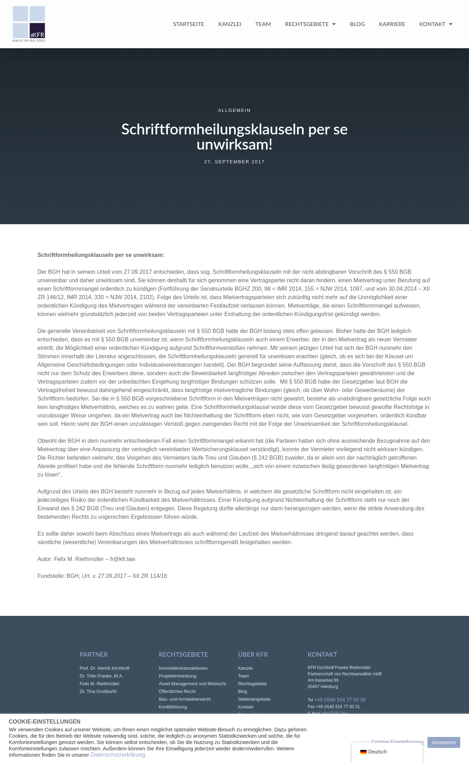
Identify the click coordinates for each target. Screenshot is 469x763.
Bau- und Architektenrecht (185, 699)
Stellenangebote (254, 699)
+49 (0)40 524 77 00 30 (340, 699)
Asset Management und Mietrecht (192, 683)
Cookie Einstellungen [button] (397, 742)
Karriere (392, 23)
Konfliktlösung (173, 707)
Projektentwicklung (178, 676)
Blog (357, 23)
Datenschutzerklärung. (118, 755)
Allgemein (234, 110)
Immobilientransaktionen (183, 668)
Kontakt (436, 24)
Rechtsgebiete (310, 24)
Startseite (188, 23)
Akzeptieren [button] (444, 742)
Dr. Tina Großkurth (98, 691)
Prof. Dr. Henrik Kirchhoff (104, 668)
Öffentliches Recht (177, 691)
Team (263, 23)
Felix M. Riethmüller (100, 683)
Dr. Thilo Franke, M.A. (101, 676)
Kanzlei (229, 23)
